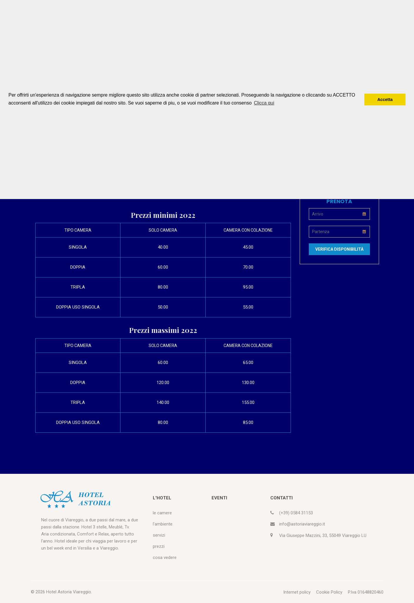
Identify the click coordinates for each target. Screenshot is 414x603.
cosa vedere (165, 557)
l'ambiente (162, 524)
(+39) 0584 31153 (296, 513)
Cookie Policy (329, 592)
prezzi (159, 546)
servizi (159, 535)
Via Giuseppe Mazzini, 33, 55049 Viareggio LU (322, 535)
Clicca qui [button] (264, 102)
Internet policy (297, 592)
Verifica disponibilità (339, 249)
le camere (162, 513)
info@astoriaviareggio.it (302, 524)
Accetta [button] (385, 99)
